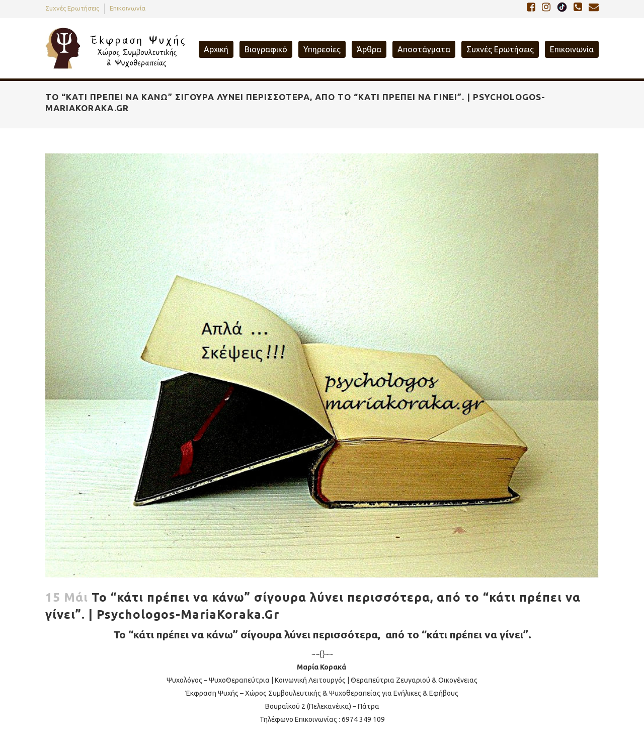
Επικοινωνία (127, 8)
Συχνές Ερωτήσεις (72, 8)
